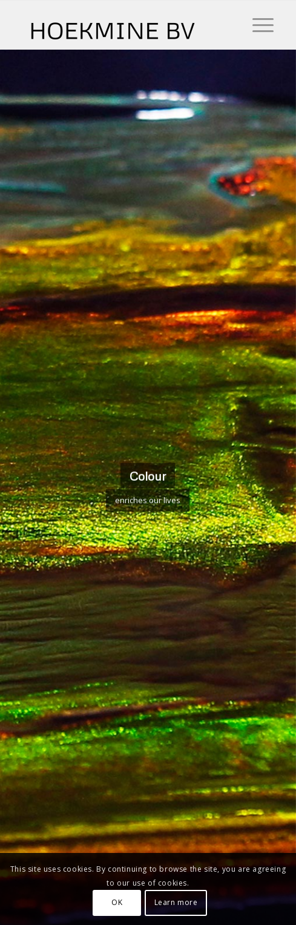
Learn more (176, 902)
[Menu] (257, 25)
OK (116, 902)
